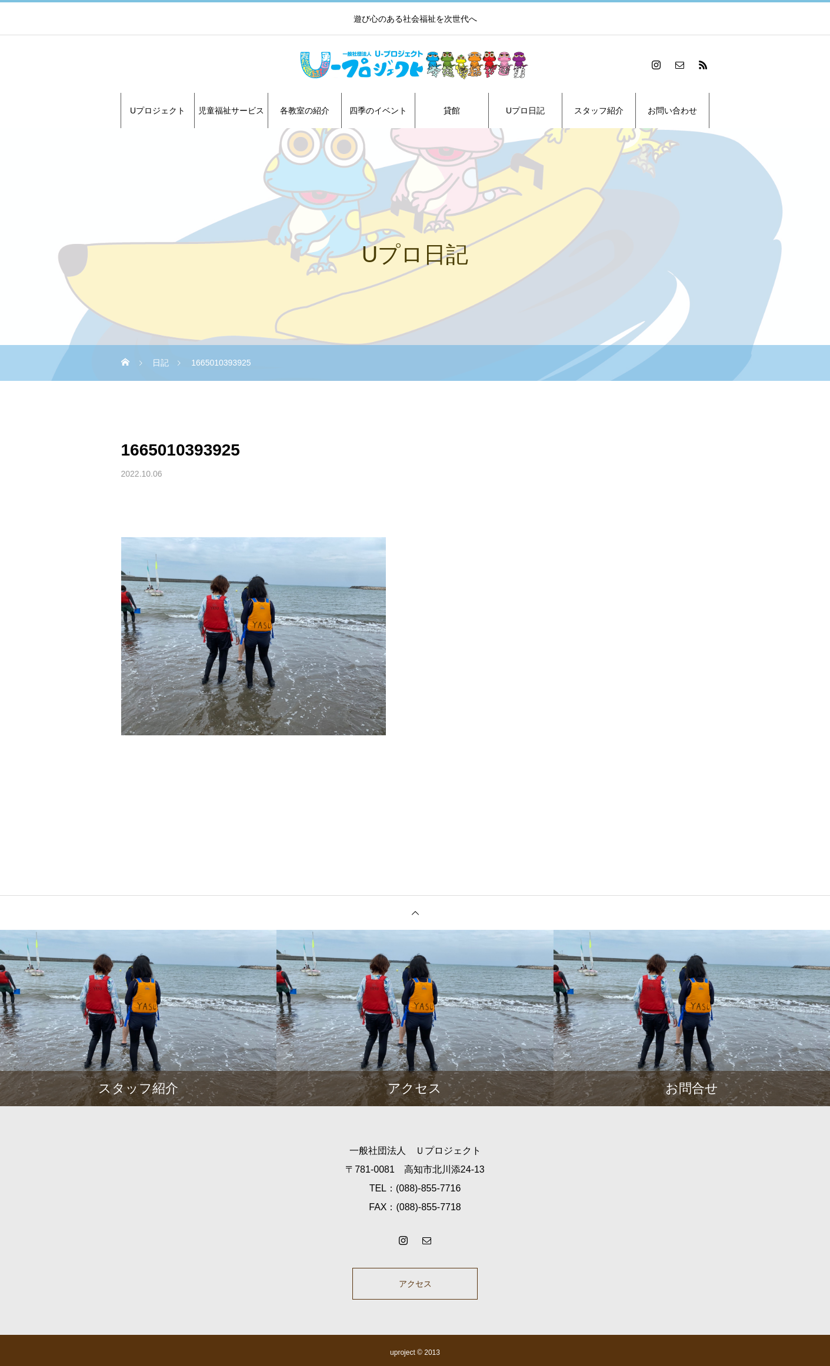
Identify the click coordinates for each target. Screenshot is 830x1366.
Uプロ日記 (525, 110)
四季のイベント (378, 110)
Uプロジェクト (157, 110)
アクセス (415, 1286)
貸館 (452, 110)
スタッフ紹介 (599, 110)
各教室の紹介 (304, 110)
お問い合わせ (672, 110)
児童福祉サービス (231, 110)
